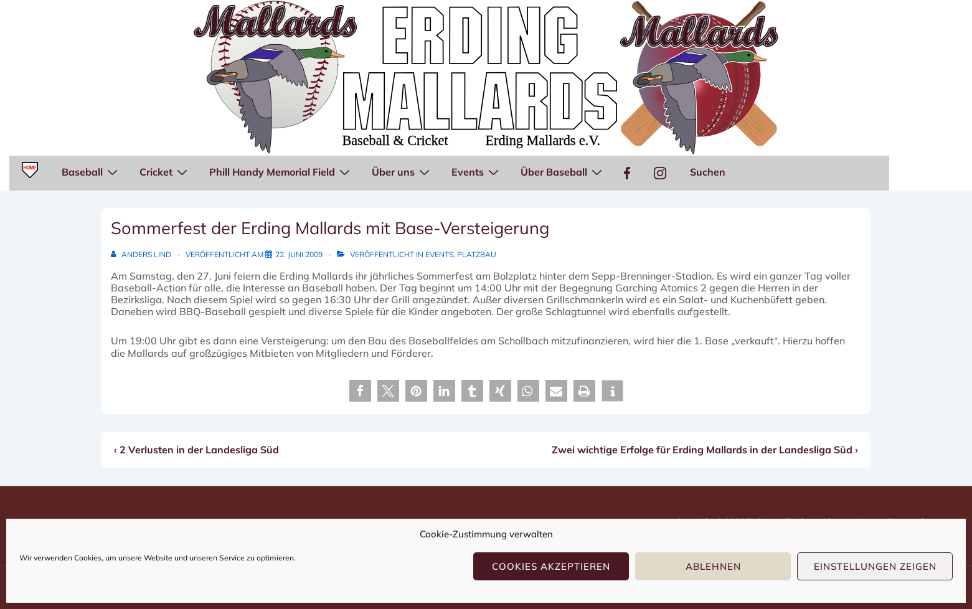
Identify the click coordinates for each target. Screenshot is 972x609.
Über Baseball (563, 171)
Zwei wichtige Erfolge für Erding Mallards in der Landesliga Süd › (705, 449)
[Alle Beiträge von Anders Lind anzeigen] (142, 254)
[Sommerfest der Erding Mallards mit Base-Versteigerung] (299, 254)
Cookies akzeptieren (551, 566)
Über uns (402, 171)
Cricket (165, 171)
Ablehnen (713, 566)
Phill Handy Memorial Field (281, 171)
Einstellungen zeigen (875, 566)
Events (476, 171)
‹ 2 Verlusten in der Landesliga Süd (196, 449)
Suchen (707, 172)
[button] (360, 391)
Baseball (91, 171)
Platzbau (476, 254)
